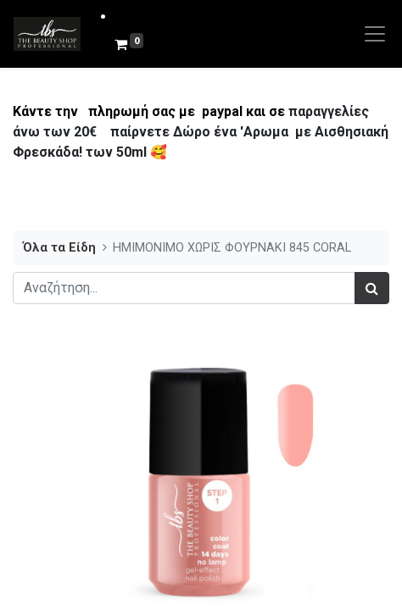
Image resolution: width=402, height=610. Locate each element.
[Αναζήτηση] (372, 288)
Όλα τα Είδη (59, 248)
